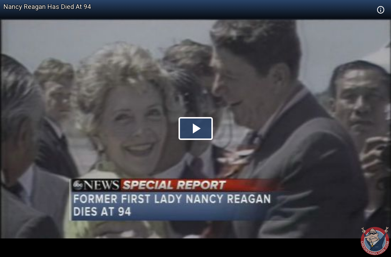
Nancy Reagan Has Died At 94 (47, 6)
